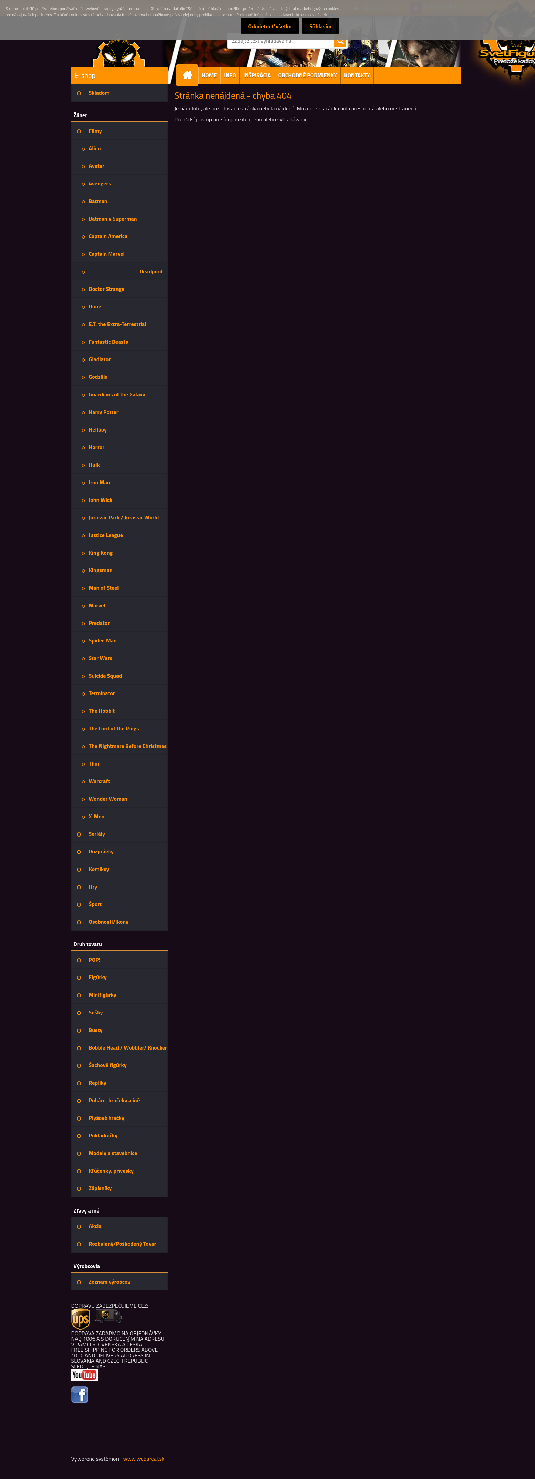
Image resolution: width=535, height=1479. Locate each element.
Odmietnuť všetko (266, 26)
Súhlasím (319, 26)
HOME (209, 75)
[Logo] (118, 49)
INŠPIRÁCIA (257, 75)
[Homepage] (190, 75)
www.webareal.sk (143, 1459)
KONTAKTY (357, 75)
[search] (340, 41)
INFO (230, 75)
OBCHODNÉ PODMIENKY (307, 75)
